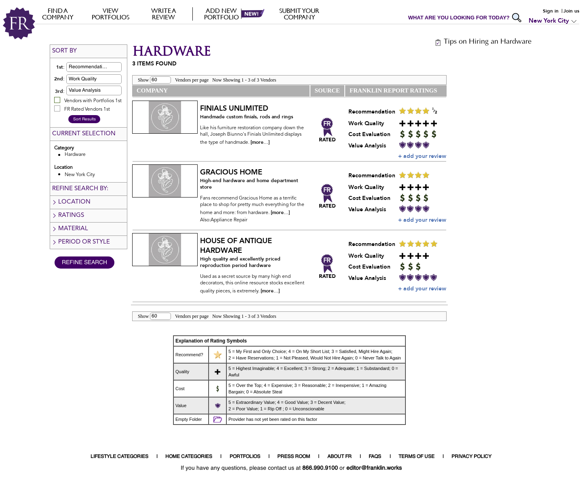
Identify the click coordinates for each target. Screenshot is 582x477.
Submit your (299, 14)
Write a (163, 14)
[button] (106, 67)
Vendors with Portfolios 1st (93, 101)
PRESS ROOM (293, 456)
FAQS (375, 456)
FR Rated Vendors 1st (87, 109)
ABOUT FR (339, 456)
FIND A (57, 14)
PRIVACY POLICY (471, 456)
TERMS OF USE (416, 456)
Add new (221, 14)
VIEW (110, 14)
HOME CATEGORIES (188, 456)
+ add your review (422, 156)
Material (70, 229)
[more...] (260, 142)
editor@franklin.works (374, 468)
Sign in (551, 11)
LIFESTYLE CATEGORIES (119, 456)
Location (71, 202)
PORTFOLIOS (245, 456)
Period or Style (81, 242)
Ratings (68, 215)
